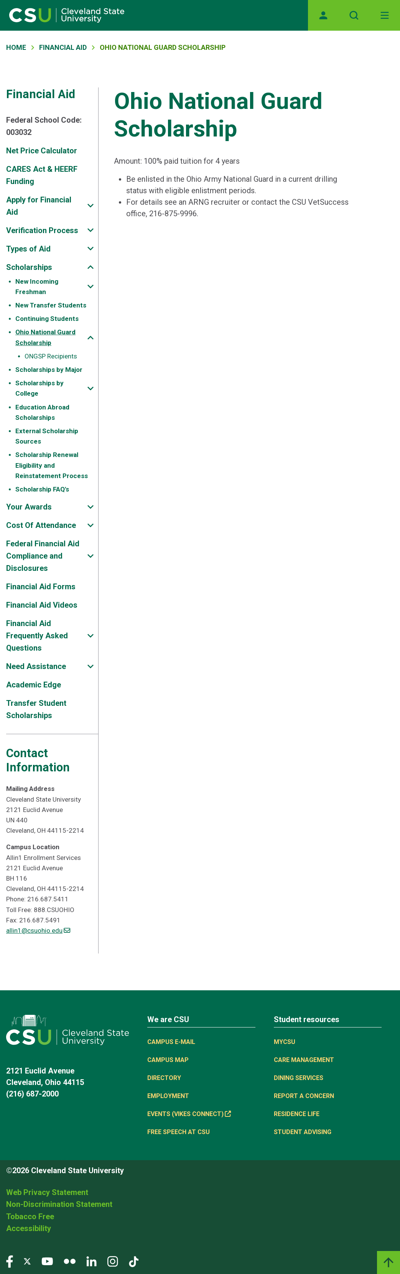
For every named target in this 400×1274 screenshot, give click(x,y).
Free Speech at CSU (178, 1132)
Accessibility (28, 1228)
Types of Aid (28, 248)
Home (16, 47)
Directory (164, 1078)
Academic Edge (33, 684)
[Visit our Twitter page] (27, 1260)
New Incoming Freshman (36, 287)
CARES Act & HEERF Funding (41, 175)
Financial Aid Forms (41, 586)
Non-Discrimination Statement (59, 1204)
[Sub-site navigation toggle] (90, 206)
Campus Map (168, 1060)
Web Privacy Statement (47, 1192)
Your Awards (29, 506)
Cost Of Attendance (41, 525)
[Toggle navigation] (384, 15)
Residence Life (296, 1114)
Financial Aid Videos (41, 605)
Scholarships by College (39, 388)
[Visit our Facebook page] (9, 1260)
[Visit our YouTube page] (47, 1260)
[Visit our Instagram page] (112, 1260)
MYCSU (284, 1042)
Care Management (304, 1060)
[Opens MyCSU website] (323, 15)
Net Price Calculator (41, 150)
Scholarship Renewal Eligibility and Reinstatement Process (51, 465)
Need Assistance (36, 666)
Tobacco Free (30, 1216)
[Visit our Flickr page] (70, 1260)
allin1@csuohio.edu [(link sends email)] (38, 930)
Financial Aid (63, 47)
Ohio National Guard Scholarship (45, 337)
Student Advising (302, 1132)
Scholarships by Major (48, 369)
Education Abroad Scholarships (42, 412)
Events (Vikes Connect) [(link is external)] (189, 1114)
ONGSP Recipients (51, 356)
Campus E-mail (171, 1042)
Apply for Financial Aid (38, 206)
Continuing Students (47, 318)
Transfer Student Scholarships (36, 709)
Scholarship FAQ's (42, 489)
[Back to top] (388, 1262)
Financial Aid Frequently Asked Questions (37, 636)
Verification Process (42, 230)
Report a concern (304, 1096)
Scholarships (29, 267)
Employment (168, 1096)
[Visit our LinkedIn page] (91, 1260)
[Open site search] (354, 15)
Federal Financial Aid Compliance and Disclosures (42, 556)
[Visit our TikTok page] (133, 1260)
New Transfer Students (50, 305)
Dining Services (298, 1078)
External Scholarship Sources (46, 436)
